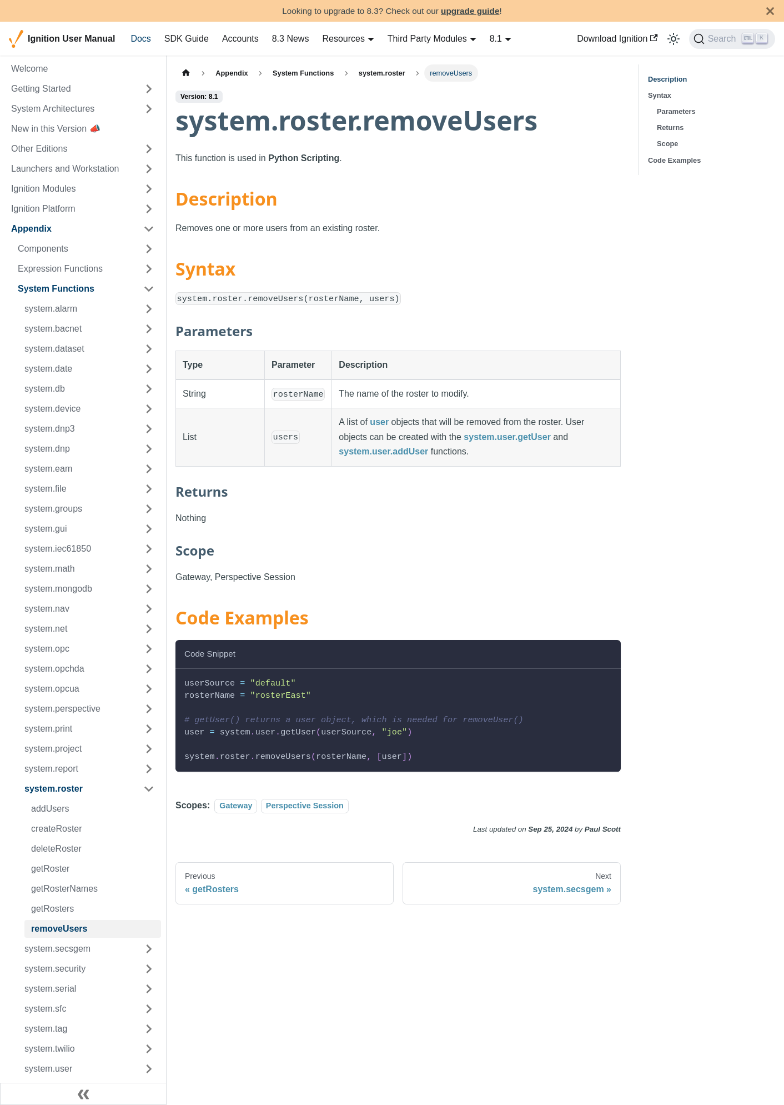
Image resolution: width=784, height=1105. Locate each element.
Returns (670, 127)
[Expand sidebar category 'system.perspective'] (149, 709)
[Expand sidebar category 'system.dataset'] (149, 349)
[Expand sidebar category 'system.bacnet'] (149, 329)
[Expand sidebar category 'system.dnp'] (149, 449)
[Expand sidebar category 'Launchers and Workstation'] (149, 169)
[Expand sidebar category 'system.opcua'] (149, 689)
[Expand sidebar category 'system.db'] (149, 389)
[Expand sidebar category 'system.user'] (149, 1069)
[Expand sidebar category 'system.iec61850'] (149, 549)
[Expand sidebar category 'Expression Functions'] (149, 269)
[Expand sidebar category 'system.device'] (149, 409)
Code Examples (674, 160)
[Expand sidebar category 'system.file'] (149, 489)
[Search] (732, 39)
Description (667, 79)
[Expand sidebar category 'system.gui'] (149, 529)
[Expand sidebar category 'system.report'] (149, 769)
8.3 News (290, 38)
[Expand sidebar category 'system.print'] (149, 729)
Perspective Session (305, 805)
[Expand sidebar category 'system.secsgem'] (149, 949)
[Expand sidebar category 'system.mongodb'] (149, 589)
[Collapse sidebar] (83, 1094)
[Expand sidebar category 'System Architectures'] (149, 109)
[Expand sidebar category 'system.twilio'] (149, 1049)
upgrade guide (470, 11)
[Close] (770, 11)
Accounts (240, 38)
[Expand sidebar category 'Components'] (149, 249)
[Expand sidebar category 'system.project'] (149, 749)
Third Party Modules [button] (427, 38)
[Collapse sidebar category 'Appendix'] (149, 229)
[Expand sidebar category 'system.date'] (149, 369)
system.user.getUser (507, 437)
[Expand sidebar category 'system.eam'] (149, 469)
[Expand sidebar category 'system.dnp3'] (149, 429)
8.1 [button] (496, 38)
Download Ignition (617, 38)
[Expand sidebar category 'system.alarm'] (149, 309)
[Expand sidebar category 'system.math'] (149, 569)
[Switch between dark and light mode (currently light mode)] (673, 39)
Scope (667, 143)
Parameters (676, 111)
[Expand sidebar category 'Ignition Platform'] (149, 209)
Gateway (235, 805)
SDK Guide (186, 38)
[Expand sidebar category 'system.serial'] (149, 989)
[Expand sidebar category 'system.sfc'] (149, 1009)
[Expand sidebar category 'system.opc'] (149, 649)
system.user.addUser (383, 451)
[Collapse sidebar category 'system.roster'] (149, 789)
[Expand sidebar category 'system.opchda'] (149, 669)
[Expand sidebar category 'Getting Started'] (149, 89)
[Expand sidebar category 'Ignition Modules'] (149, 189)
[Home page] (186, 73)
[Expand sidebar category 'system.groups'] (149, 509)
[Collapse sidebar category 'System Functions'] (149, 289)
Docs (140, 38)
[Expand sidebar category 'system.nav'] (149, 609)
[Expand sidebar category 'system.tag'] (149, 1029)
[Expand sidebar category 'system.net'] (149, 629)
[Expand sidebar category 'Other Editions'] (149, 149)
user (379, 422)
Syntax (659, 95)
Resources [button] (343, 38)
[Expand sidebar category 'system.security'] (149, 969)
